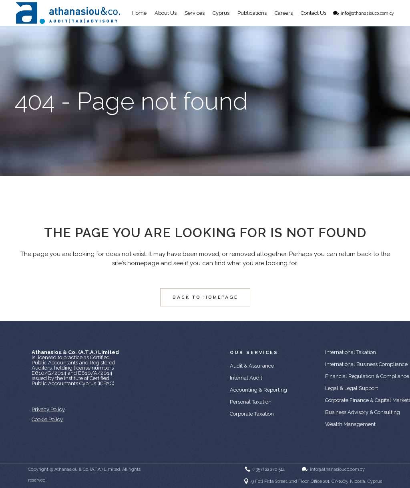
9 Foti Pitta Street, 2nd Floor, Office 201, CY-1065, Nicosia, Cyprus (316, 481)
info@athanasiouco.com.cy (367, 13)
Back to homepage (205, 297)
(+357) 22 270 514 (269, 469)
